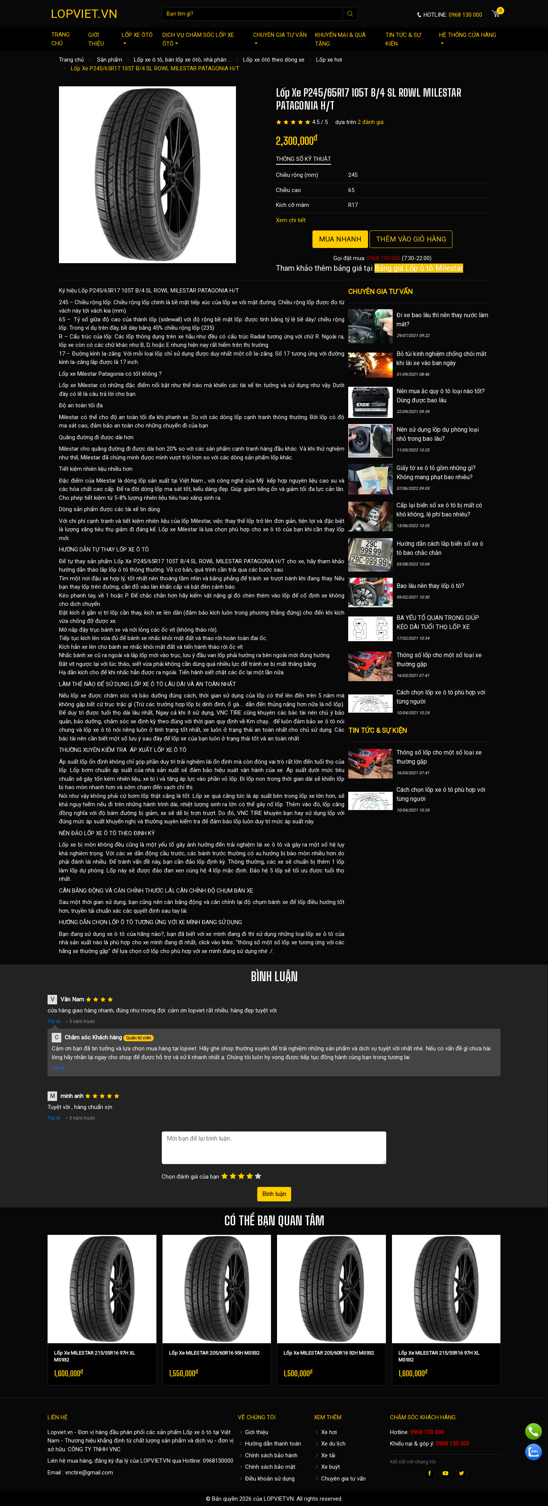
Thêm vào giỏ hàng (411, 239)
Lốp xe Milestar (78, 373)
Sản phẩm (109, 59)
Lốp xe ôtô (137, 38)
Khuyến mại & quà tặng (340, 39)
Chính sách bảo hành (268, 1455)
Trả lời (54, 1021)
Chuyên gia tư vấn (280, 38)
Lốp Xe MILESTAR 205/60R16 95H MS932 (214, 1353)
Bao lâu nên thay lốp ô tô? (430, 585)
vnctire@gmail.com (89, 1472)
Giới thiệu (96, 39)
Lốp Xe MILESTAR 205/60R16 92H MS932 (329, 1353)
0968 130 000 (383, 258)
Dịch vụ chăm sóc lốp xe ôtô (198, 39)
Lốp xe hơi (329, 59)
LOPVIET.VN (84, 13)
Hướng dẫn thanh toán (269, 1443)
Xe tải (324, 1455)
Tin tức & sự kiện (403, 39)
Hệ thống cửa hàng (467, 38)
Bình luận (274, 1194)
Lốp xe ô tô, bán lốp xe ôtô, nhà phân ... (182, 59)
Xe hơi (325, 1432)
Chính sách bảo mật (266, 1466)
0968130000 (218, 1460)
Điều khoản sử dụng (266, 1478)
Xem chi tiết (291, 220)
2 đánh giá (371, 122)
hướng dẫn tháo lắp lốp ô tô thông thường (111, 569)
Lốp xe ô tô (197, 1432)
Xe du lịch (330, 1443)
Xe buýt (327, 1466)
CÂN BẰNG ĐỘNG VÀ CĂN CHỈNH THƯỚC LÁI (116, 890)
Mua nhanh (340, 239)
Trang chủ (60, 39)
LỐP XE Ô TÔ (132, 549)
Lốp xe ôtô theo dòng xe (273, 59)
